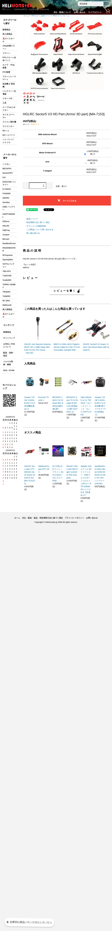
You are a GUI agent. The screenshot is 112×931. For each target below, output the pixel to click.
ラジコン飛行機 (9, 122)
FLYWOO (6, 189)
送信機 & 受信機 (8, 85)
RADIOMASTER (9, 249)
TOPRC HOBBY (9, 286)
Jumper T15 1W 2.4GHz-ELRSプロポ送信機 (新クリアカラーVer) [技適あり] (100, 406)
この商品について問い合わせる (40, 229)
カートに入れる (66, 200)
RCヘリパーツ (8, 135)
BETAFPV (6, 168)
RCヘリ (5, 131)
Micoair (5, 239)
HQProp (6, 230)
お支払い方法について (9, 345)
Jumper (6, 235)
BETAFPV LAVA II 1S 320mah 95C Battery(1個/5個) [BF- (57, 403)
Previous (34, 54)
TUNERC (6, 296)
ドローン (6, 53)
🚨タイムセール (8, 39)
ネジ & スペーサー (8, 116)
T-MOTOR (6, 276)
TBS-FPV (6, 271)
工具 (4, 103)
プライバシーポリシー (74, 518)
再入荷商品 (7, 34)
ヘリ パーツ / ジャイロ (8, 140)
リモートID (7, 98)
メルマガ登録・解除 (8, 363)
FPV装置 (6, 72)
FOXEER (6, 193)
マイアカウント (95, 12)
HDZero (6, 221)
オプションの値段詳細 (36, 226)
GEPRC (5, 198)
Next (99, 54)
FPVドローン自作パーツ (41, 16)
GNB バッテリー (8, 208)
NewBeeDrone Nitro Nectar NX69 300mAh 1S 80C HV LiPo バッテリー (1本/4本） (100, 475)
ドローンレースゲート (9, 78)
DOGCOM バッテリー (9, 183)
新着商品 (6, 30)
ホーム (26, 16)
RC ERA (6, 301)
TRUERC (6, 292)
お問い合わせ (79, 12)
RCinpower (7, 255)
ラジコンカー (8, 126)
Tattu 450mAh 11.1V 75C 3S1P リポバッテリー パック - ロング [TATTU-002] (86, 406)
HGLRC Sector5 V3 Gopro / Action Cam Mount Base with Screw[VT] (96, 347)
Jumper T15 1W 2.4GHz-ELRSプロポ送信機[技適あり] (29, 403)
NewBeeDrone (9, 243)
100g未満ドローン (8, 47)
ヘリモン (6, 164)
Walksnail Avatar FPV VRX (43, 469)
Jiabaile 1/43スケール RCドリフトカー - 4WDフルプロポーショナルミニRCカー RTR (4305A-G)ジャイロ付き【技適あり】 (86, 480)
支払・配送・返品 (30, 518)
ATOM (11, 370)
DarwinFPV (7, 173)
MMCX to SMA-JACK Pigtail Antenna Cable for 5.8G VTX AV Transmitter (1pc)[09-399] (67, 347)
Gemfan (6, 202)
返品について (32, 219)
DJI (4, 177)
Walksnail (6, 305)
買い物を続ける (33, 233)
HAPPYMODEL (8, 215)
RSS (5, 370)
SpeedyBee (7, 259)
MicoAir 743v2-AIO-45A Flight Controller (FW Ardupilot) (72, 472)
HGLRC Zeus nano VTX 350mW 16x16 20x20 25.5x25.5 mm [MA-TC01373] (29, 475)
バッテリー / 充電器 (9, 92)
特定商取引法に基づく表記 (38, 222)
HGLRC (5, 226)
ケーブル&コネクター (9, 108)
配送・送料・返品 (9, 354)
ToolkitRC (7, 280)
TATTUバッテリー (8, 265)
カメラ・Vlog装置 (8, 66)
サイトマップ (9, 338)
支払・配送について (62, 12)
